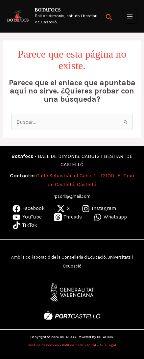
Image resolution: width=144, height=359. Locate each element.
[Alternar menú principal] (130, 16)
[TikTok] (25, 225)
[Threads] (68, 217)
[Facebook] (29, 209)
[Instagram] (99, 209)
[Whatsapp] (110, 217)
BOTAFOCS (48, 10)
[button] (109, 16)
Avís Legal (108, 345)
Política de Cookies (43, 345)
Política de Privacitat (79, 345)
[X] (63, 209)
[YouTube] (27, 217)
